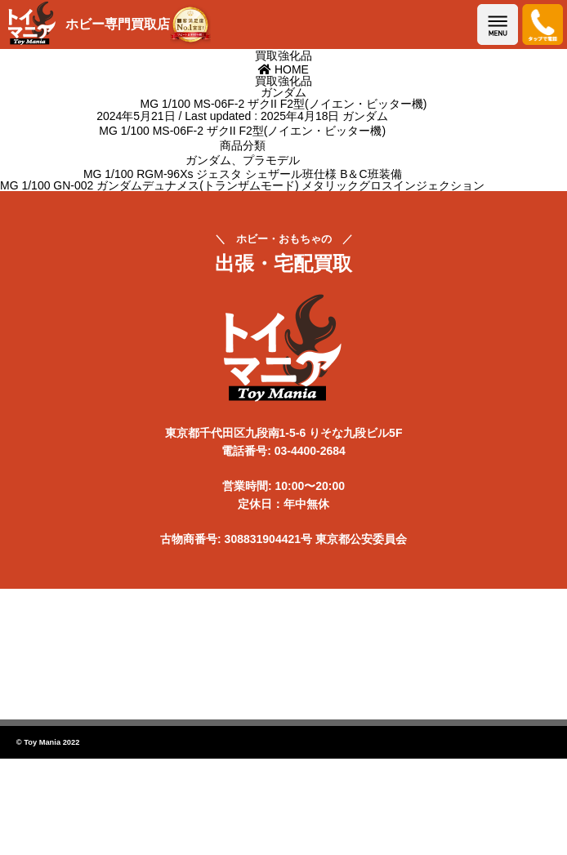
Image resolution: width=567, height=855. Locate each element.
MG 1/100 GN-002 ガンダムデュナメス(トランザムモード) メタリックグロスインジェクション (242, 185)
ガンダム (365, 115)
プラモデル (271, 160)
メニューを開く (497, 24)
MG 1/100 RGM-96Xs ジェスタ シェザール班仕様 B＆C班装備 (242, 173)
